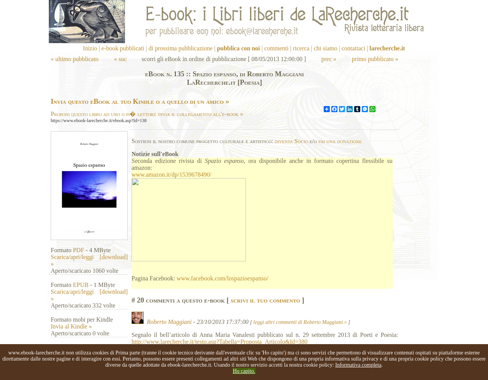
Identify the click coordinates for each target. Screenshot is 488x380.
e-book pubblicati (122, 48)
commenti (276, 48)
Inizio (90, 48)
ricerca (301, 48)
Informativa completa (358, 365)
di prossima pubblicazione (181, 48)
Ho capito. (244, 371)
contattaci (353, 48)
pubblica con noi (238, 48)
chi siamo (325, 48)
